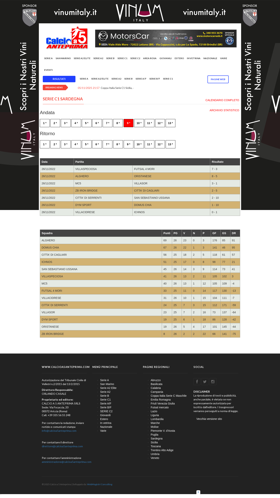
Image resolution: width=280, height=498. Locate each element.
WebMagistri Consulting (99, 484)
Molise (154, 426)
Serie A (48, 58)
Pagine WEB (218, 79)
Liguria (155, 415)
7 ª (107, 123)
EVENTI (48, 69)
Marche (155, 422)
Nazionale (210, 58)
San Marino (63, 58)
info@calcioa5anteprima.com (59, 430)
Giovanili (165, 58)
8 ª (118, 123)
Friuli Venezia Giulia (163, 403)
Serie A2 (98, 58)
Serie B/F (154, 78)
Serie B (110, 58)
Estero (179, 58)
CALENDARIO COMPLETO (222, 100)
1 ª (44, 123)
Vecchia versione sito (209, 418)
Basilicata (156, 384)
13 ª (170, 123)
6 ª (97, 123)
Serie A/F (141, 78)
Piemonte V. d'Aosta (163, 430)
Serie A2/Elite (99, 78)
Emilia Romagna (161, 399)
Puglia (154, 434)
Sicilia (154, 442)
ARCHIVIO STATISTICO (224, 110)
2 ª (55, 123)
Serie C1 (122, 58)
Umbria (155, 454)
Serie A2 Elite (82, 58)
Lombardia (157, 419)
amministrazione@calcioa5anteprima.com (66, 461)
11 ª (149, 123)
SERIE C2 (135, 58)
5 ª (86, 123)
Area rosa (150, 58)
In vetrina (193, 58)
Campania (157, 391)
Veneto (155, 457)
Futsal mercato (160, 407)
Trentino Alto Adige (162, 450)
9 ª (128, 123)
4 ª (76, 123)
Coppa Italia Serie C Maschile (168, 395)
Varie (223, 58)
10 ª (139, 123)
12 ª (160, 123)
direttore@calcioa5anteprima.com (62, 446)
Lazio (154, 411)
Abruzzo (156, 380)
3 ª (65, 123)
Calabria (156, 387)
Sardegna (157, 438)
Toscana (156, 446)
